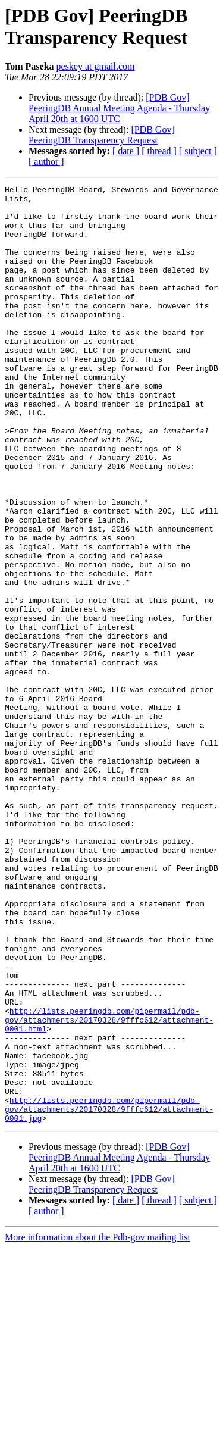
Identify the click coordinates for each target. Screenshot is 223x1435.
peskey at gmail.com (95, 66)
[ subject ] (198, 151)
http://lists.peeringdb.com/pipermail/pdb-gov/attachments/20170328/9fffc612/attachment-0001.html (109, 1187)
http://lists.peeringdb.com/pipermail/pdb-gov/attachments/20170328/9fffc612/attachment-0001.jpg (109, 1294)
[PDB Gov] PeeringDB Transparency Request (102, 134)
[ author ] (46, 162)
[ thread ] (159, 151)
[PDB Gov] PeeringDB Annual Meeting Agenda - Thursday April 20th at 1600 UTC (119, 108)
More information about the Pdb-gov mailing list (97, 1425)
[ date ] (125, 151)
